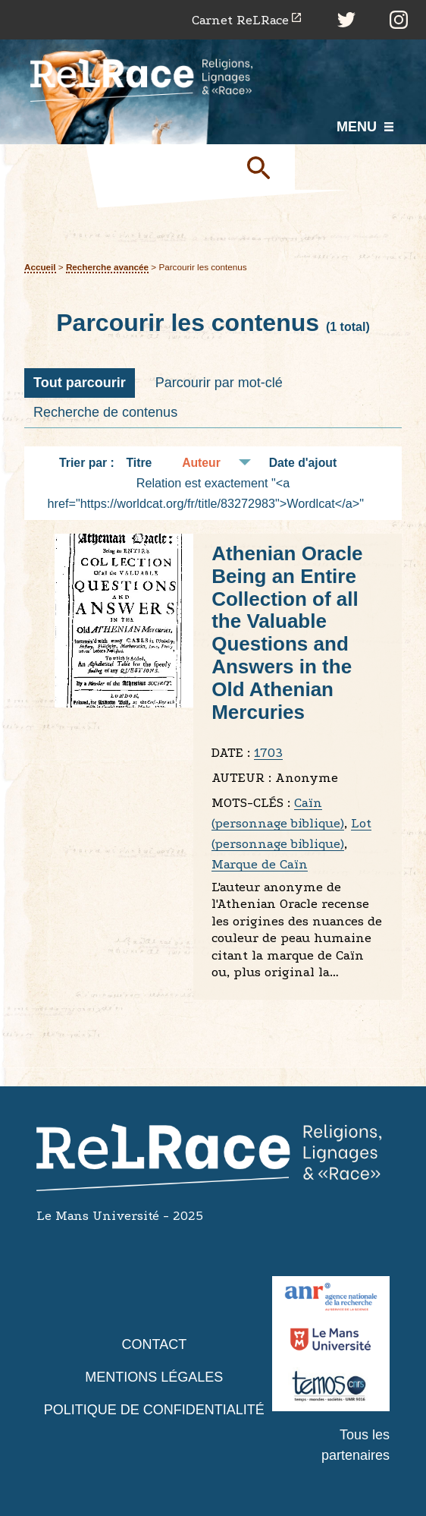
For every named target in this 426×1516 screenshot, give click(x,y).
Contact (153, 1344)
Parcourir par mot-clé (219, 382)
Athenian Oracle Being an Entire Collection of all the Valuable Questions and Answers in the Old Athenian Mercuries (286, 632)
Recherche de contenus (105, 412)
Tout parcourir (79, 382)
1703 (268, 752)
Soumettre (264, 167)
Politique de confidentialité (154, 1409)
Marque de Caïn (259, 864)
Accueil (40, 267)
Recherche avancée (107, 267)
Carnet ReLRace (240, 20)
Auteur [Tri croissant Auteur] (201, 462)
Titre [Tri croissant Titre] (139, 462)
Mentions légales (154, 1377)
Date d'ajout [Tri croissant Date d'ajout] (303, 462)
